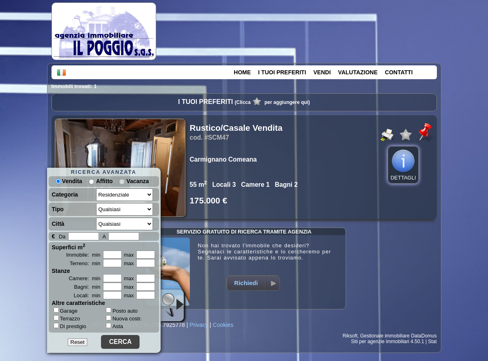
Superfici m (69, 246)
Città (58, 223)
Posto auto (122, 311)
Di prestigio (70, 326)
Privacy (198, 325)
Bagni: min (87, 287)
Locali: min (87, 295)
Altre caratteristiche (78, 303)
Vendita (69, 181)
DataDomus (423, 336)
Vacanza (138, 181)
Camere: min (84, 278)
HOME (242, 72)
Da (62, 236)
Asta (114, 326)
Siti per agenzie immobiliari (380, 341)
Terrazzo (67, 318)
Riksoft (349, 336)
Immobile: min (83, 255)
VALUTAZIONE (357, 72)
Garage (65, 310)
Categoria (65, 194)
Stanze (61, 271)
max (129, 255)
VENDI (322, 72)
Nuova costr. (124, 319)
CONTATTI (399, 72)
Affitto (104, 181)
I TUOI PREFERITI (282, 72)
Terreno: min (85, 263)
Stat (432, 341)
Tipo (58, 209)
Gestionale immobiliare (385, 336)
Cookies (223, 325)
